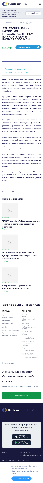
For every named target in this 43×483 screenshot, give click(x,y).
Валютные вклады (8, 317)
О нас (5, 452)
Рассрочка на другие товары (17, 73)
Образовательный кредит (28, 319)
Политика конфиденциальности (28, 453)
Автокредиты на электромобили (27, 354)
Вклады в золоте (8, 320)
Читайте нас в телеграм (24, 47)
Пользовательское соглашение (10, 461)
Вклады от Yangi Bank (10, 335)
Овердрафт (26, 323)
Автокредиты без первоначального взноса (28, 333)
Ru (26, 4)
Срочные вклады (8, 333)
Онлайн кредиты (28, 341)
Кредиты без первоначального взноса (28, 327)
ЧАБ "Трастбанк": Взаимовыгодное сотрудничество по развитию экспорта (21, 224)
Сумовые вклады (8, 315)
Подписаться (21, 395)
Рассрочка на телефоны (15, 69)
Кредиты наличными (29, 348)
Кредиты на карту (28, 350)
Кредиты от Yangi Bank (30, 357)
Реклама (24, 460)
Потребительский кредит (28, 315)
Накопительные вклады (10, 330)
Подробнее (33, 13)
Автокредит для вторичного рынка (28, 337)
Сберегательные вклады (8, 326)
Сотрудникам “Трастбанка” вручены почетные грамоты (17, 287)
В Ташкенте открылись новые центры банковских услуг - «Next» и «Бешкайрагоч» (21, 256)
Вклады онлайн (8, 323)
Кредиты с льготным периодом (29, 344)
